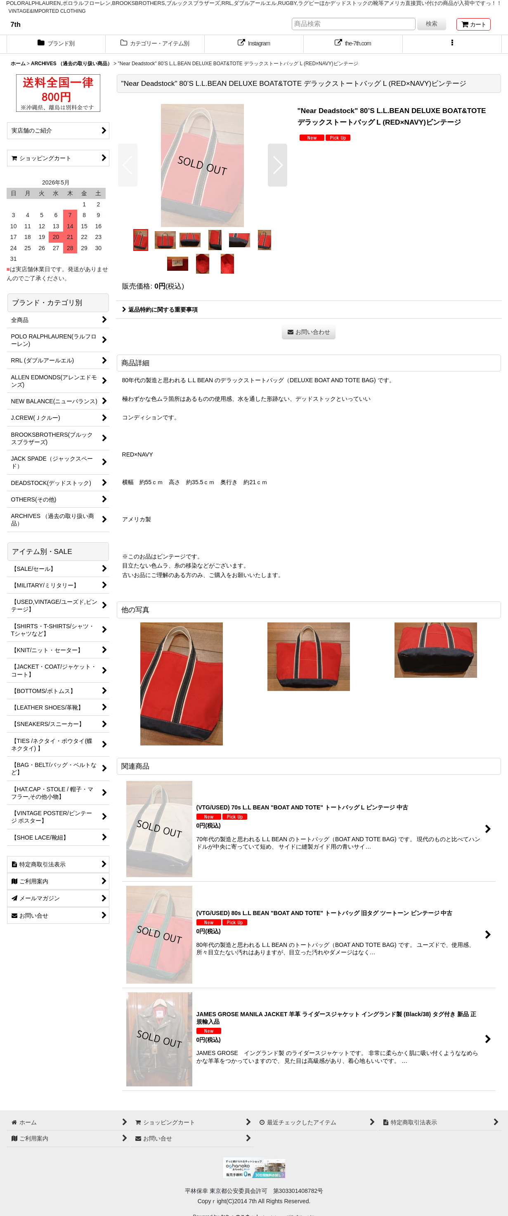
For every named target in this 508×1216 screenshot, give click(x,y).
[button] (452, 44)
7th (16, 24)
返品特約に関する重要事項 (160, 309)
